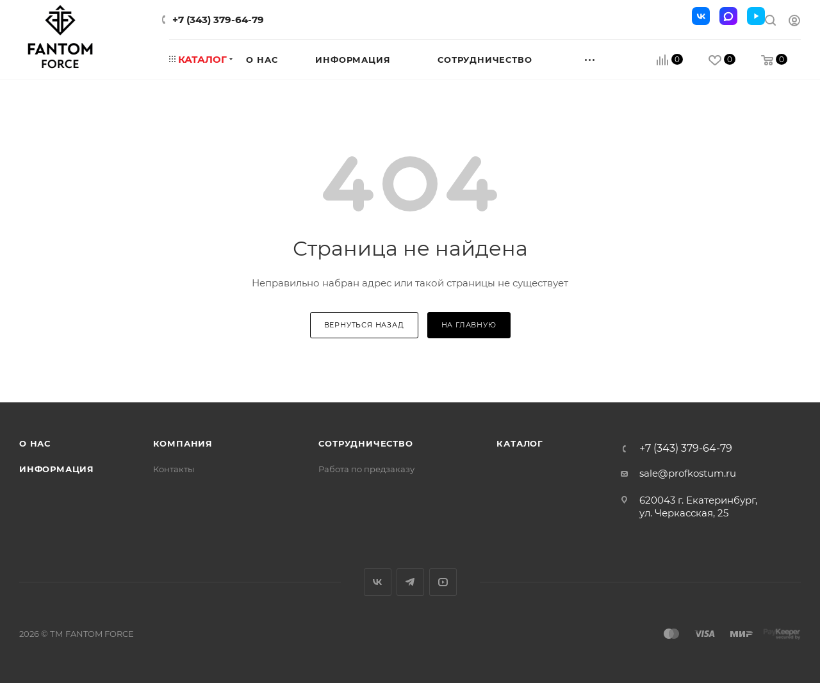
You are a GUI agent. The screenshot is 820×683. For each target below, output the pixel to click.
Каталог (519, 443)
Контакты (173, 469)
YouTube (443, 582)
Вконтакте (377, 582)
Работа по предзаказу (366, 469)
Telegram (410, 582)
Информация (56, 469)
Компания (183, 443)
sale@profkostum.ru (687, 473)
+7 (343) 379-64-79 (218, 19)
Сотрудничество (365, 443)
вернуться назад (364, 324)
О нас (35, 443)
